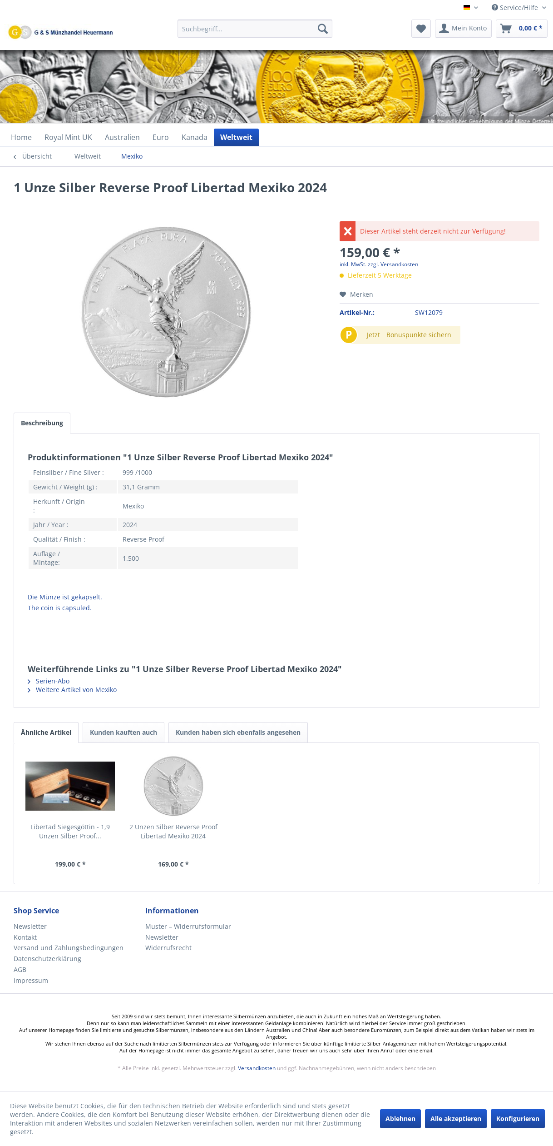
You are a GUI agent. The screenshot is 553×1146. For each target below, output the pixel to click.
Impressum (31, 980)
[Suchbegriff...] (255, 29)
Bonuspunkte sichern (418, 334)
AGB (20, 969)
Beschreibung (42, 423)
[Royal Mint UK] (68, 137)
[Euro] (160, 137)
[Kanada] (194, 137)
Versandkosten (257, 1068)
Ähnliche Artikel (46, 732)
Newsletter (30, 926)
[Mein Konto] (463, 29)
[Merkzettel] (421, 29)
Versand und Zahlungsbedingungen (68, 947)
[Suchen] (322, 29)
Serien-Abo (48, 681)
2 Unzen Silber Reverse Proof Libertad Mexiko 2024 (173, 831)
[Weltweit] (236, 137)
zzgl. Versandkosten (393, 264)
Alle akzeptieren (455, 1118)
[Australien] (122, 137)
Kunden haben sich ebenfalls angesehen (238, 732)
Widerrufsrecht (168, 947)
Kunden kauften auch (123, 732)
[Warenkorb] (522, 29)
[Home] (21, 137)
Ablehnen (400, 1118)
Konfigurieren (517, 1118)
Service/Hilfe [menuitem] (516, 7)
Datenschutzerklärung (47, 958)
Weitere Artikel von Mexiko (72, 689)
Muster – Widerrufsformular (188, 926)
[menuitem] (255, 33)
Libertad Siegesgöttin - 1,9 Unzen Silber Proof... (70, 831)
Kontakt (25, 937)
